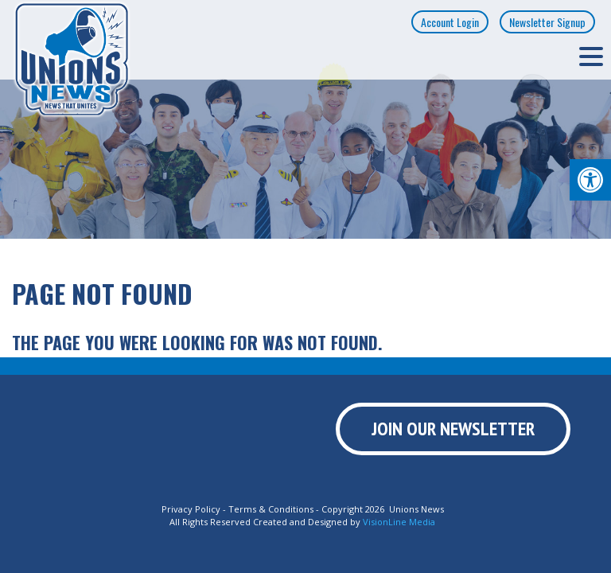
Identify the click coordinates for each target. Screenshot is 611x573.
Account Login (450, 22)
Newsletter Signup (547, 22)
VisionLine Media (399, 522)
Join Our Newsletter (453, 428)
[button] (590, 180)
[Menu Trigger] (591, 56)
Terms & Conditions (270, 509)
